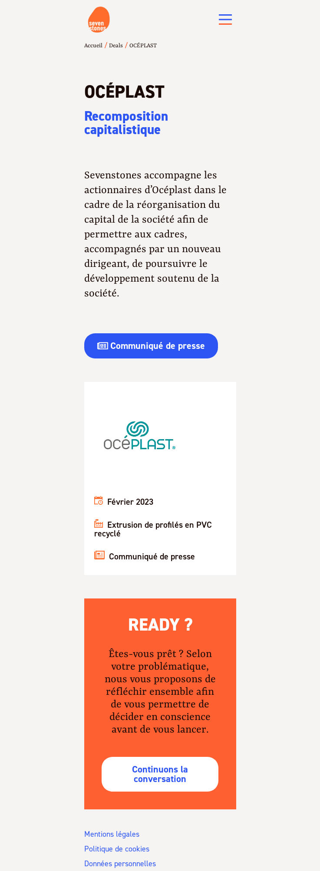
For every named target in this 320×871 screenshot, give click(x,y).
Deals (116, 46)
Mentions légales (111, 834)
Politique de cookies (116, 849)
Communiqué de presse (144, 556)
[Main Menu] (225, 19)
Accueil (93, 46)
